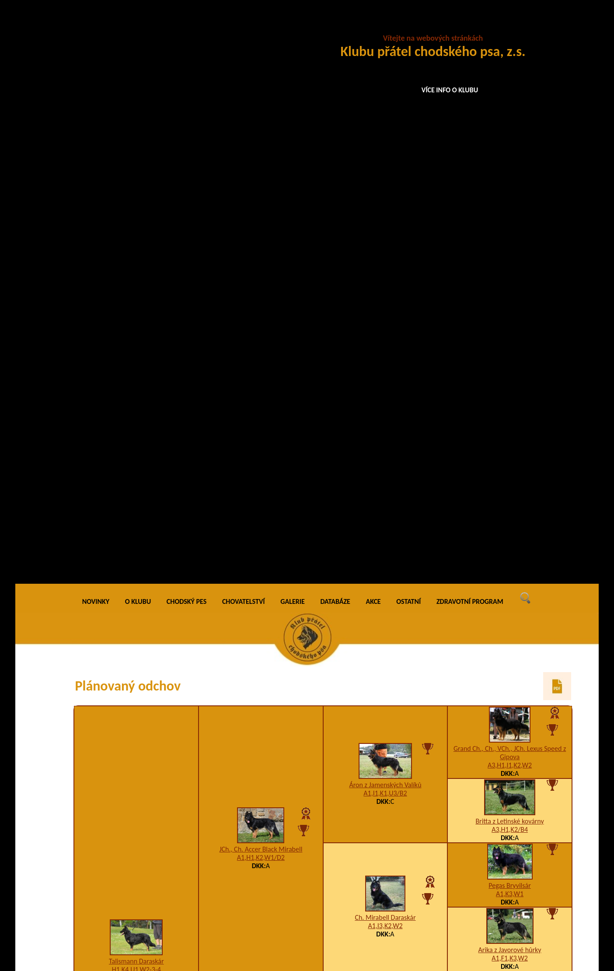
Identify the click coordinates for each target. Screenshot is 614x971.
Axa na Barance (509, 689)
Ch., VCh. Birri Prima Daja (510, 439)
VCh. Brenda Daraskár (510, 615)
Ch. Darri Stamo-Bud (385, 462)
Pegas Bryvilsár (509, 310)
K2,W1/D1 (385, 591)
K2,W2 (261, 535)
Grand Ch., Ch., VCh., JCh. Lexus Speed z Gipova (510, 177)
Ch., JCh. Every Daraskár (385, 582)
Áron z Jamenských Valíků (385, 209)
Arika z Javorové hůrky (509, 374)
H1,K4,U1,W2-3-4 (136, 394)
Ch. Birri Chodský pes (260, 709)
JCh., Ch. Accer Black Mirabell (260, 274)
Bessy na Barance (509, 900)
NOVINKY (95, 26)
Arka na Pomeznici (510, 503)
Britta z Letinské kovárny (509, 246)
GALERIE (292, 26)
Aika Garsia (260, 828)
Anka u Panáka (136, 762)
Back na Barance (510, 852)
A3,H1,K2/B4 (510, 254)
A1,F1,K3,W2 (509, 383)
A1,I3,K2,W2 (385, 350)
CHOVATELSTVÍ (243, 26)
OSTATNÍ (408, 26)
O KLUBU (138, 26)
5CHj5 (509, 559)
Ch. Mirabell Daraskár (385, 342)
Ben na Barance (510, 679)
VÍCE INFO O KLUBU (450, 90)
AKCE (373, 26)
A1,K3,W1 (509, 318)
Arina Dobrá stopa (385, 742)
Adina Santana (385, 857)
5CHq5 (509, 447)
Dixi (510, 737)
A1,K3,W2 (385, 470)
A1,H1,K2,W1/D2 (261, 282)
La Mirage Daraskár (261, 526)
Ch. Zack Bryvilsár (509, 551)
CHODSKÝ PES (186, 26)
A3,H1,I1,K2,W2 (510, 190)
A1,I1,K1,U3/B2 (385, 218)
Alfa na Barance (510, 747)
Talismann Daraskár (136, 386)
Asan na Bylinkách (385, 684)
